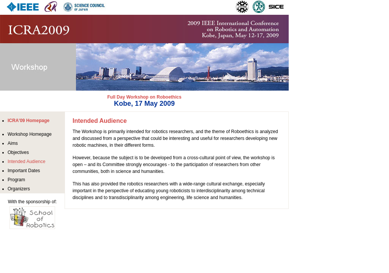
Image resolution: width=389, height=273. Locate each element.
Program (16, 179)
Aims (13, 143)
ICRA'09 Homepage (28, 120)
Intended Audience (26, 161)
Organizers (19, 188)
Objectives (18, 152)
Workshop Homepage (30, 134)
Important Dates (24, 170)
